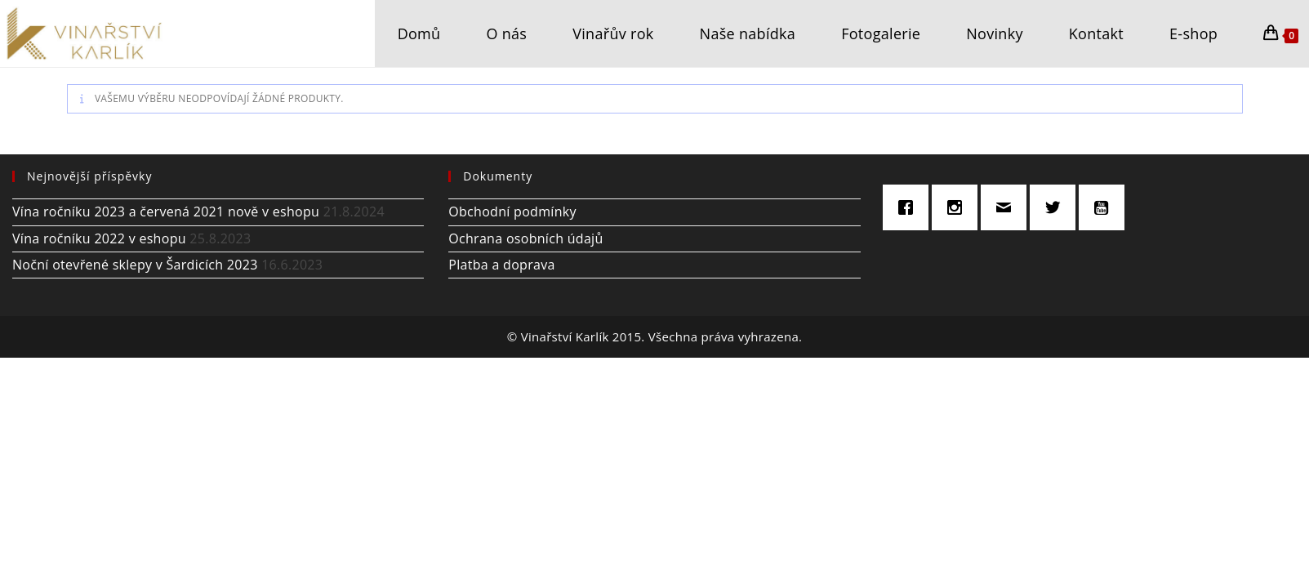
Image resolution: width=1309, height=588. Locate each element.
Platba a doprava (501, 265)
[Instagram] (958, 207)
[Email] (1007, 207)
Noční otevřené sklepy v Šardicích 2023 (135, 265)
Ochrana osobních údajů (525, 238)
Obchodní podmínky (512, 211)
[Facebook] (909, 207)
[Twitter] (1056, 207)
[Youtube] (1105, 207)
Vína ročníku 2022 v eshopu (99, 238)
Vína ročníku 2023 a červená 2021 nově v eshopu (165, 211)
